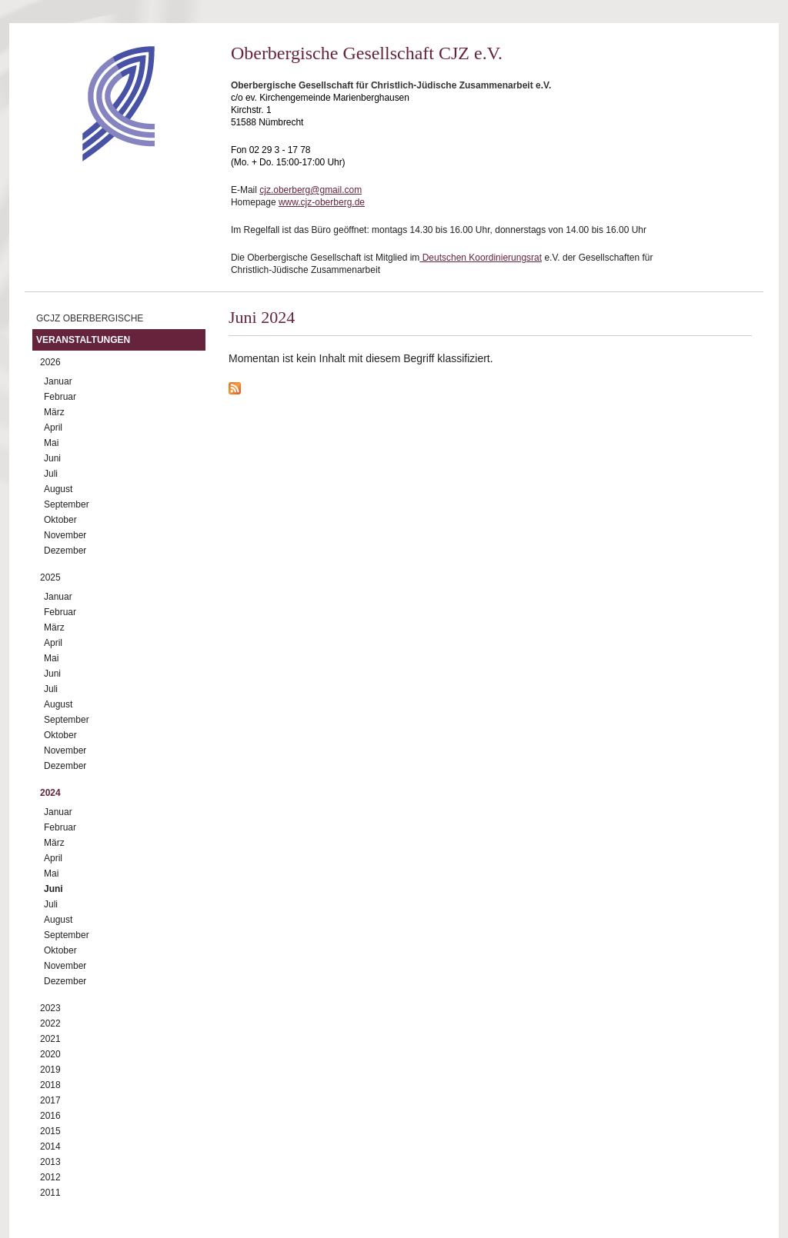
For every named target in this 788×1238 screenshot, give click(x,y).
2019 (50, 1069)
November (65, 535)
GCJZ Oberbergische (89, 318)
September (66, 504)
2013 (50, 1161)
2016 (50, 1115)
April (53, 427)
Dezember (65, 550)
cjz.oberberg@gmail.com (310, 190)
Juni (52, 458)
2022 (50, 1023)
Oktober (60, 519)
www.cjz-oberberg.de (322, 202)
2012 (50, 1177)
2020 (50, 1054)
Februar (60, 396)
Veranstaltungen (83, 339)
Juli (51, 473)
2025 (50, 577)
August (58, 489)
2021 (50, 1038)
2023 (50, 1008)
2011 (50, 1192)
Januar (58, 381)
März (54, 412)
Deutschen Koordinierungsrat (480, 257)
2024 (50, 792)
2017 (50, 1100)
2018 (50, 1085)
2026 (50, 362)
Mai (51, 443)
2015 (50, 1131)
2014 (50, 1146)
